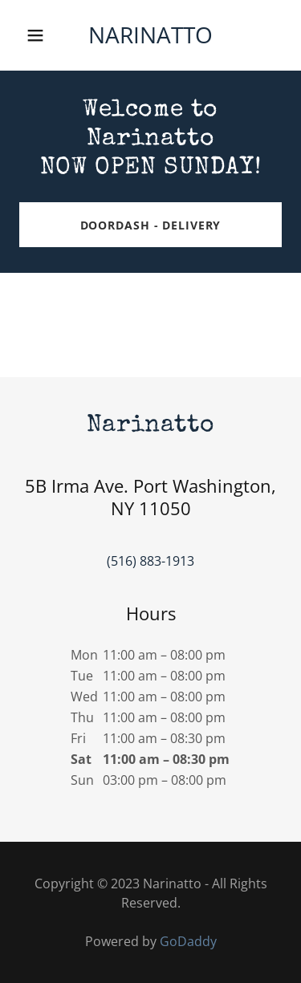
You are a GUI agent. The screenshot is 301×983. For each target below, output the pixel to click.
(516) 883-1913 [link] (150, 561)
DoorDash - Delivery (151, 225)
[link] (150, 38)
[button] (39, 35)
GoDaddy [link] (188, 941)
